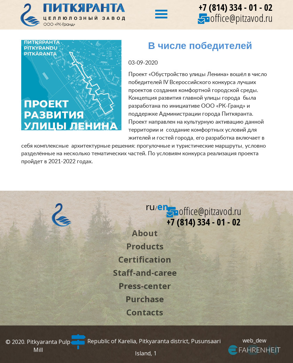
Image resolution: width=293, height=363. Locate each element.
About (145, 233)
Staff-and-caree (145, 272)
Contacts (144, 312)
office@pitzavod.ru (235, 18)
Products (145, 246)
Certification (144, 259)
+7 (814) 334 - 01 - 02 (235, 7)
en (162, 206)
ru (150, 206)
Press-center (145, 285)
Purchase (145, 299)
